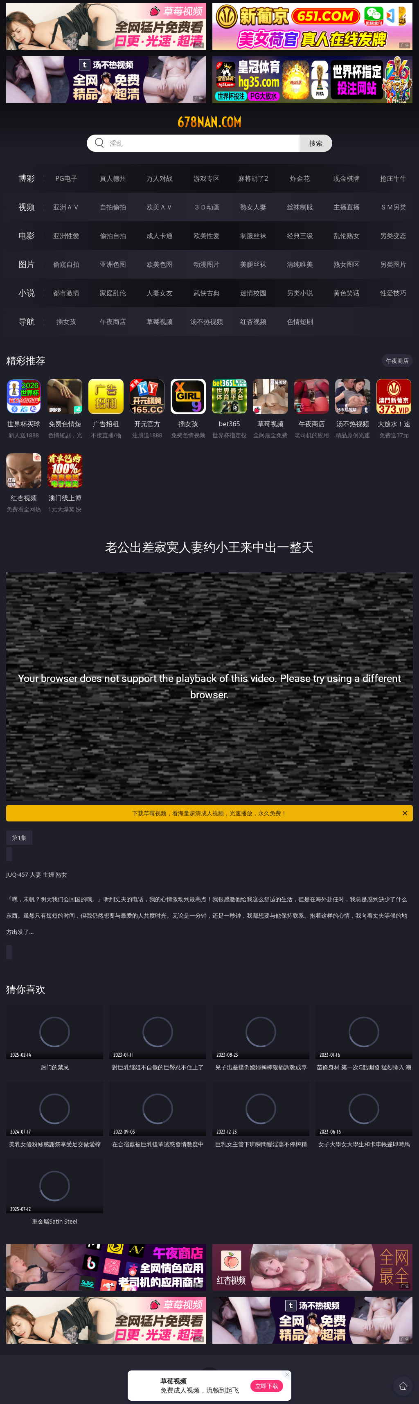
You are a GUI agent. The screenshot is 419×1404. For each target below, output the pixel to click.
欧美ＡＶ (159, 207)
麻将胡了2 (253, 178)
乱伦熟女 (346, 235)
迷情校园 (253, 292)
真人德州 (113, 178)
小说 (26, 292)
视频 (26, 206)
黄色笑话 (346, 292)
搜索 (315, 143)
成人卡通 (159, 235)
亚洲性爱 (66, 235)
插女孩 (66, 321)
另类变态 (393, 235)
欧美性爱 (207, 235)
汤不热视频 (206, 321)
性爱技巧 (393, 292)
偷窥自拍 (66, 264)
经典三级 (300, 235)
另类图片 (393, 264)
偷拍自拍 (113, 235)
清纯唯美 (300, 264)
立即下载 (266, 1386)
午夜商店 (113, 321)
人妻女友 (159, 292)
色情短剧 (300, 321)
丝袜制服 (300, 207)
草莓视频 (159, 321)
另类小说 (300, 292)
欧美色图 (159, 264)
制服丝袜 (253, 235)
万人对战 (159, 178)
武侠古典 (207, 292)
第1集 (19, 838)
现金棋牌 (346, 178)
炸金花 (300, 178)
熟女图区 (346, 264)
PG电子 (66, 178)
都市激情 (66, 292)
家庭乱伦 (113, 292)
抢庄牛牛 (393, 178)
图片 (26, 264)
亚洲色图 (113, 264)
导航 (26, 321)
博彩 (26, 178)
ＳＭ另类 (393, 207)
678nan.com (209, 122)
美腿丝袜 (253, 264)
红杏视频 (253, 321)
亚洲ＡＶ (66, 207)
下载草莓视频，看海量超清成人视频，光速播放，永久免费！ (270, 813)
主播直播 (346, 207)
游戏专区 (207, 178)
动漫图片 (207, 264)
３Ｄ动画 (207, 207)
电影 (26, 235)
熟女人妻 (253, 207)
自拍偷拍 (113, 207)
